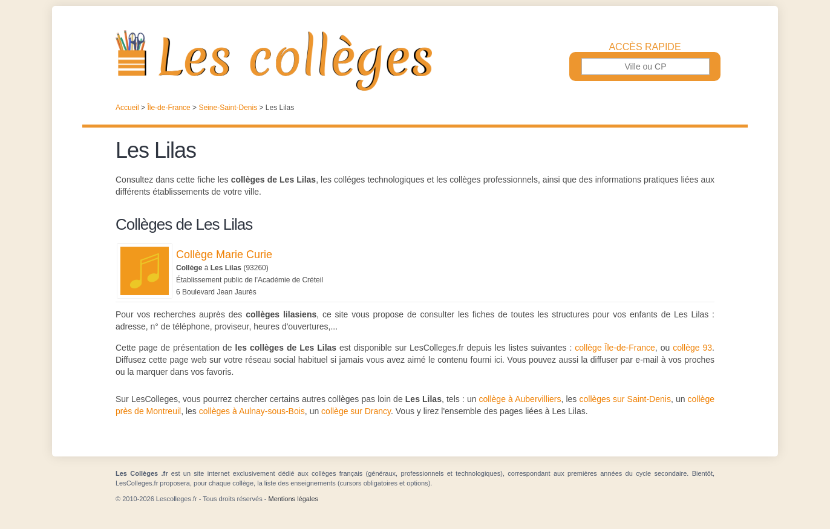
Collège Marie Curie (224, 254)
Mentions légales (293, 498)
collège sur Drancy (356, 411)
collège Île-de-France (615, 347)
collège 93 (692, 347)
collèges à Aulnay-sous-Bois (252, 411)
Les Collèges (415, 60)
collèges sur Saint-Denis (624, 399)
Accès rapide (645, 47)
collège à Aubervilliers (520, 399)
